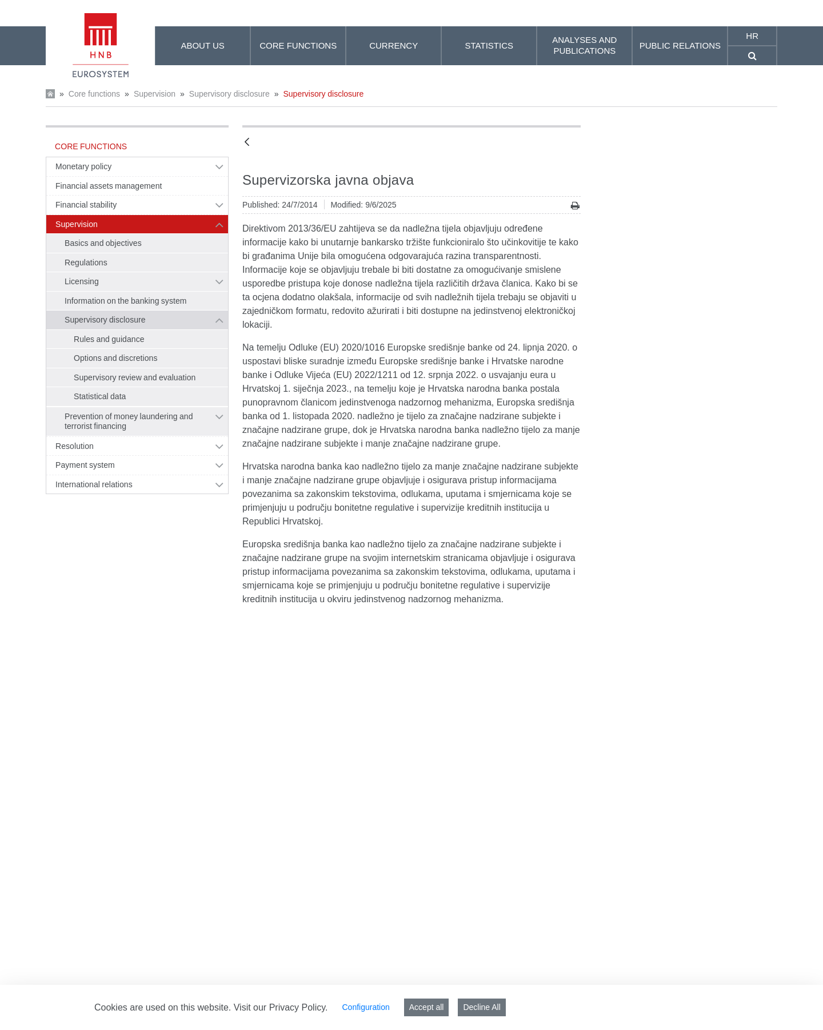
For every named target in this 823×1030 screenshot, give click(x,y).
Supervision (154, 93)
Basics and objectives (103, 243)
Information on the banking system (126, 300)
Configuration (365, 1007)
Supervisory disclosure (229, 93)
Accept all (426, 1007)
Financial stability (86, 204)
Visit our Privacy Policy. (281, 1007)
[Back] (246, 142)
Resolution (74, 446)
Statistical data (100, 396)
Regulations (86, 262)
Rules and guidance (109, 339)
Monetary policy (83, 166)
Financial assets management (108, 185)
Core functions (94, 93)
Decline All (481, 1007)
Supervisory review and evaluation (134, 377)
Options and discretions (116, 358)
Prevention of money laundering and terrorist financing (129, 421)
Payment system (85, 465)
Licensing (82, 281)
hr (752, 36)
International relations (94, 484)
